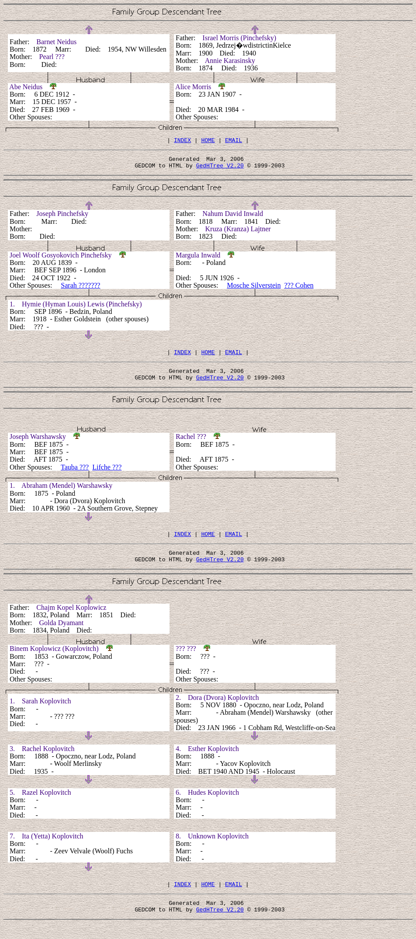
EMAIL (233, 141)
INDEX (182, 141)
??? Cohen (298, 289)
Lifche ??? (106, 475)
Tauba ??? (75, 475)
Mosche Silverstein (254, 289)
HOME (208, 141)
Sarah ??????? (80, 289)
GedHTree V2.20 (220, 169)
